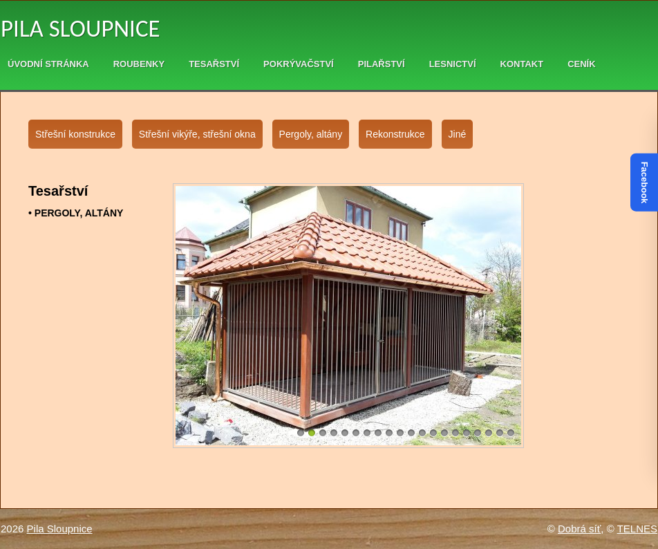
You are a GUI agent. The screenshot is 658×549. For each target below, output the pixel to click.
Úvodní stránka (48, 64)
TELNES (637, 528)
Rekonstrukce (395, 134)
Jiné (458, 134)
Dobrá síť (579, 528)
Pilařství (381, 64)
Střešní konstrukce (75, 134)
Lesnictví (452, 64)
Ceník (581, 64)
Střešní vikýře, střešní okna (197, 134)
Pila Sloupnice (80, 28)
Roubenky (138, 64)
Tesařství (214, 64)
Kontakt (522, 64)
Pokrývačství (298, 64)
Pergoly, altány (311, 134)
